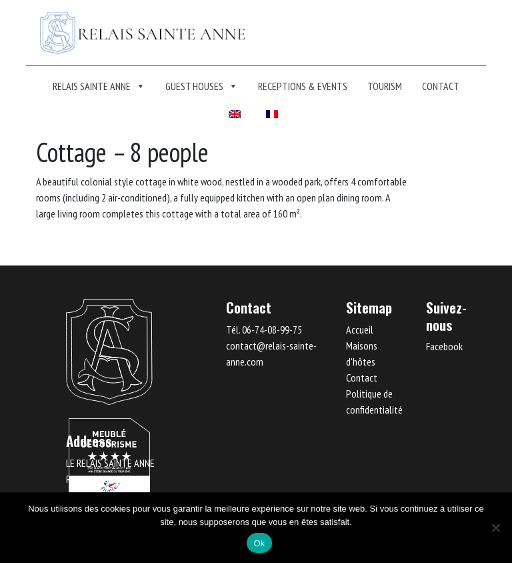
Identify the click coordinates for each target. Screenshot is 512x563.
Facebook (444, 346)
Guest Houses (201, 86)
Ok (259, 543)
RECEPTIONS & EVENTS (302, 86)
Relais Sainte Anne (99, 86)
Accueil (359, 329)
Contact (440, 86)
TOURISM (384, 86)
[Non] (495, 527)
